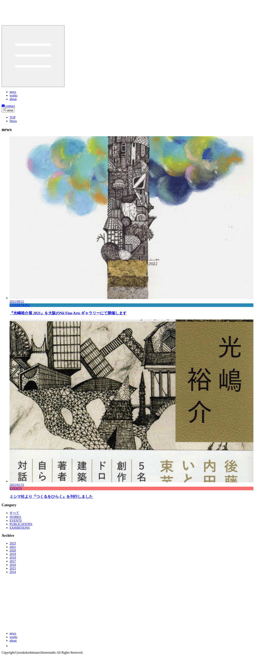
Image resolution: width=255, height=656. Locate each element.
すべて (14, 513)
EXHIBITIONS (20, 527)
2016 (13, 564)
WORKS (15, 517)
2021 (13, 546)
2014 (13, 572)
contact (8, 106)
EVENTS (16, 520)
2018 (13, 557)
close (8, 110)
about (13, 640)
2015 (13, 568)
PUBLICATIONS (21, 524)
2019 (13, 554)
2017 (13, 561)
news (13, 633)
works (13, 637)
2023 (13, 543)
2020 (13, 550)
